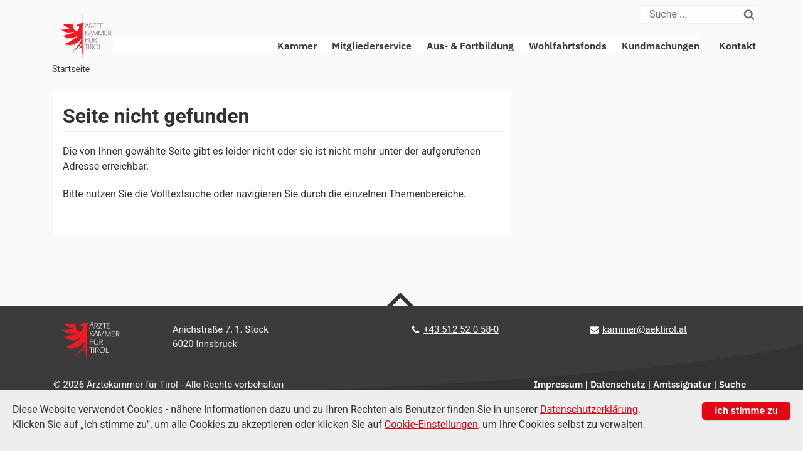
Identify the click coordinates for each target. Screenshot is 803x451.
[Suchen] (749, 14)
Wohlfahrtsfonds (568, 45)
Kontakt (737, 45)
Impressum (558, 384)
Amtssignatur (682, 384)
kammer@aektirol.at (644, 329)
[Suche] (691, 14)
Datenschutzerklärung (589, 409)
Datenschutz (618, 384)
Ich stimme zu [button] (746, 411)
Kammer (297, 45)
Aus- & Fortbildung (470, 45)
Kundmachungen (660, 45)
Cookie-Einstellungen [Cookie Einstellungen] (431, 424)
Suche (732, 384)
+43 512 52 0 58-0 (461, 329)
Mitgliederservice (372, 45)
